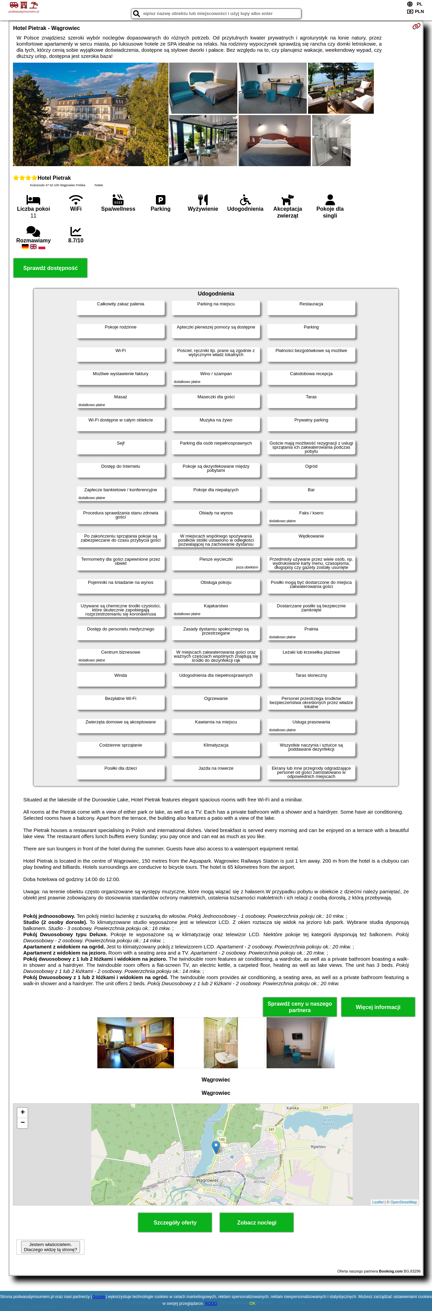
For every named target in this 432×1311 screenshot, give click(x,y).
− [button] (22, 1123)
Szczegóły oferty (175, 1223)
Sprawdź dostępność (50, 268)
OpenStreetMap (403, 1202)
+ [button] (22, 1113)
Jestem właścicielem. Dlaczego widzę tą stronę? (50, 1247)
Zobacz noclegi (257, 1223)
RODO (211, 1303)
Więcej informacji (378, 1007)
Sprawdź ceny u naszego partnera (300, 1007)
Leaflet (378, 1202)
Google (99, 1296)
